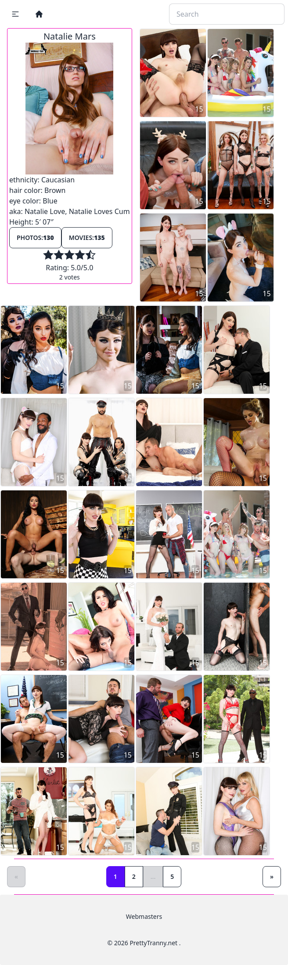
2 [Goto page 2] (134, 876)
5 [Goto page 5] (172, 876)
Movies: (87, 237)
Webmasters (144, 916)
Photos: (35, 237)
